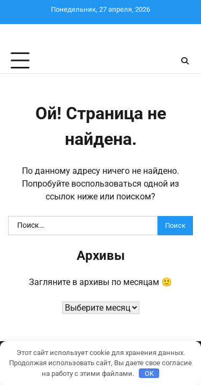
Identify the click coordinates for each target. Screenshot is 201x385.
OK (149, 373)
